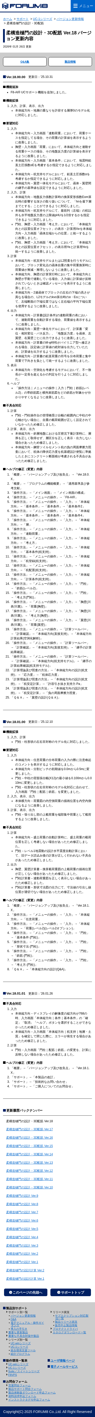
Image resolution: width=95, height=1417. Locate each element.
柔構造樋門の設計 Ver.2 (22, 1253)
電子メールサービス (64, 1366)
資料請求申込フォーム (22, 1396)
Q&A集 (24, 61)
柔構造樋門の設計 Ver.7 (22, 1212)
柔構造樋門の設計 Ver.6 (22, 1220)
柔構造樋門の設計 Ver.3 (22, 1245)
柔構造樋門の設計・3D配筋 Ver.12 (29, 1171)
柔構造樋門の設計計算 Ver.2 (25, 1270)
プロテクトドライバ (65, 1328)
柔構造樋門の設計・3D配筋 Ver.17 (29, 1129)
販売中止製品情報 (66, 1325)
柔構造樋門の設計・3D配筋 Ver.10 (29, 1187)
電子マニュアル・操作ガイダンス (27, 1324)
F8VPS (12, 1374)
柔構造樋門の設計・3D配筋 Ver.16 (29, 1137)
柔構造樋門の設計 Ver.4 (22, 1237)
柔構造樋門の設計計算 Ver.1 (25, 1278)
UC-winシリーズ (21, 1343)
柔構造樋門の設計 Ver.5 (22, 1229)
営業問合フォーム (19, 1385)
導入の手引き (19, 1328)
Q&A (13, 1319)
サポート (22, 19)
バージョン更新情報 (70, 19)
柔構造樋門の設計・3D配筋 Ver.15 (29, 1146)
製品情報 (70, 61)
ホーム (7, 19)
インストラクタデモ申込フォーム (29, 1399)
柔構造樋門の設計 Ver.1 (22, 1262)
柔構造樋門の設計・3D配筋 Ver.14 (29, 1154)
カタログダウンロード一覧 (69, 1332)
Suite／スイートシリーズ (24, 1371)
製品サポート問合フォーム (25, 1388)
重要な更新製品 (18, 1332)
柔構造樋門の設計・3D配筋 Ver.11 (29, 1179)
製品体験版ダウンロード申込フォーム (32, 1392)
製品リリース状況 (66, 1321)
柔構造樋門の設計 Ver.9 (22, 1196)
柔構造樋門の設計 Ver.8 (22, 1204)
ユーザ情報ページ (62, 1360)
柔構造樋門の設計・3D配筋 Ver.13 (29, 1162)
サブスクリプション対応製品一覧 (71, 1317)
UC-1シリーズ (42, 19)
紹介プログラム (20, 1353)
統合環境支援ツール (23, 1350)
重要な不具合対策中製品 (23, 1335)
